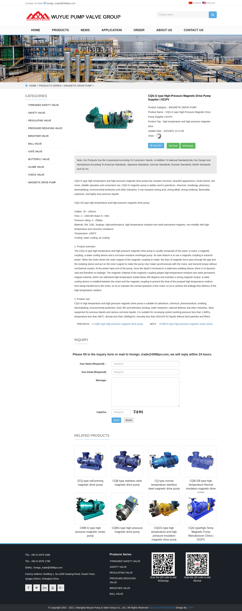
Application (112, 30)
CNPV (190, 607)
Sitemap (153, 607)
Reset (129, 420)
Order (139, 30)
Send (116, 420)
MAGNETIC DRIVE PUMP (78, 85)
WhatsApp (188, 145)
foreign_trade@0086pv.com (61, 3)
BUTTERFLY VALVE (39, 159)
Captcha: (101, 412)
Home (35, 30)
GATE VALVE (35, 151)
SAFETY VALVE (36, 112)
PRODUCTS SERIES (50, 85)
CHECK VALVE (36, 174)
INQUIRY (156, 145)
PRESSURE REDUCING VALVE (45, 128)
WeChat (173, 145)
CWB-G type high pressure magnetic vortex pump (186, 324)
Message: (101, 380)
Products (60, 30)
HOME (32, 85)
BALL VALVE (35, 143)
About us (164, 30)
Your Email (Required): (94, 372)
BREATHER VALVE (38, 136)
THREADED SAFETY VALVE (43, 105)
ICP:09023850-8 (166, 607)
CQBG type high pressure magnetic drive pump (118, 324)
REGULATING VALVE (39, 120)
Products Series (120, 554)
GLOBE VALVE (36, 167)
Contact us (194, 30)
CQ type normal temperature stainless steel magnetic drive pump (164, 484)
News (85, 30)
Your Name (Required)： (93, 363)
